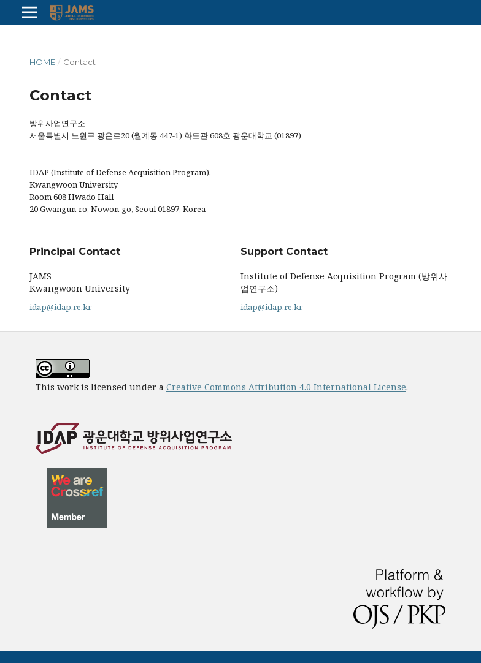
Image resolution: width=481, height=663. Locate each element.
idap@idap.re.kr (60, 307)
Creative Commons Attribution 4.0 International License (286, 387)
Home (42, 62)
